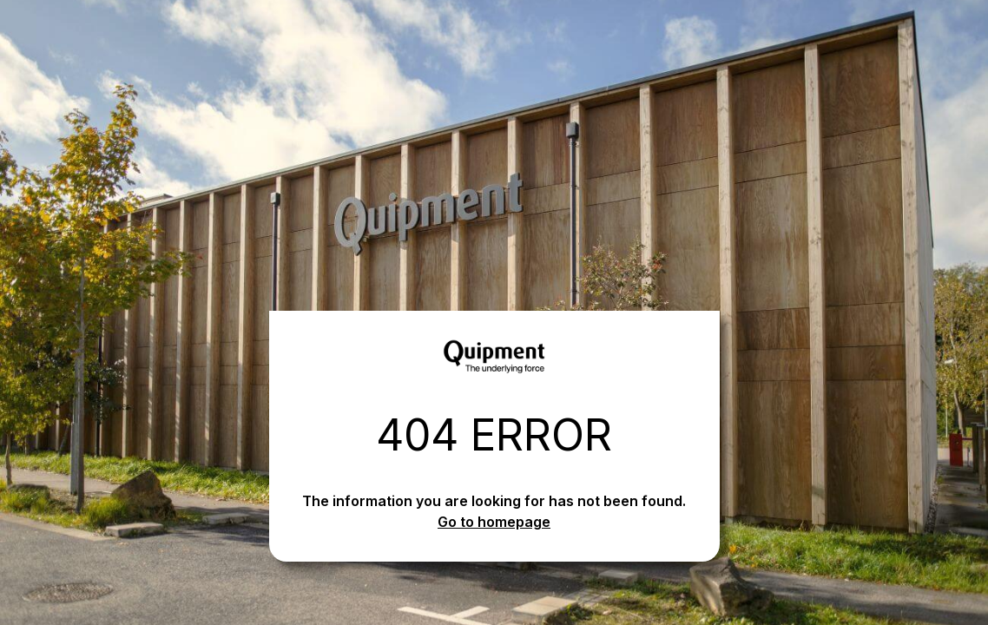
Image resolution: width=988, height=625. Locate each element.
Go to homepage (494, 521)
